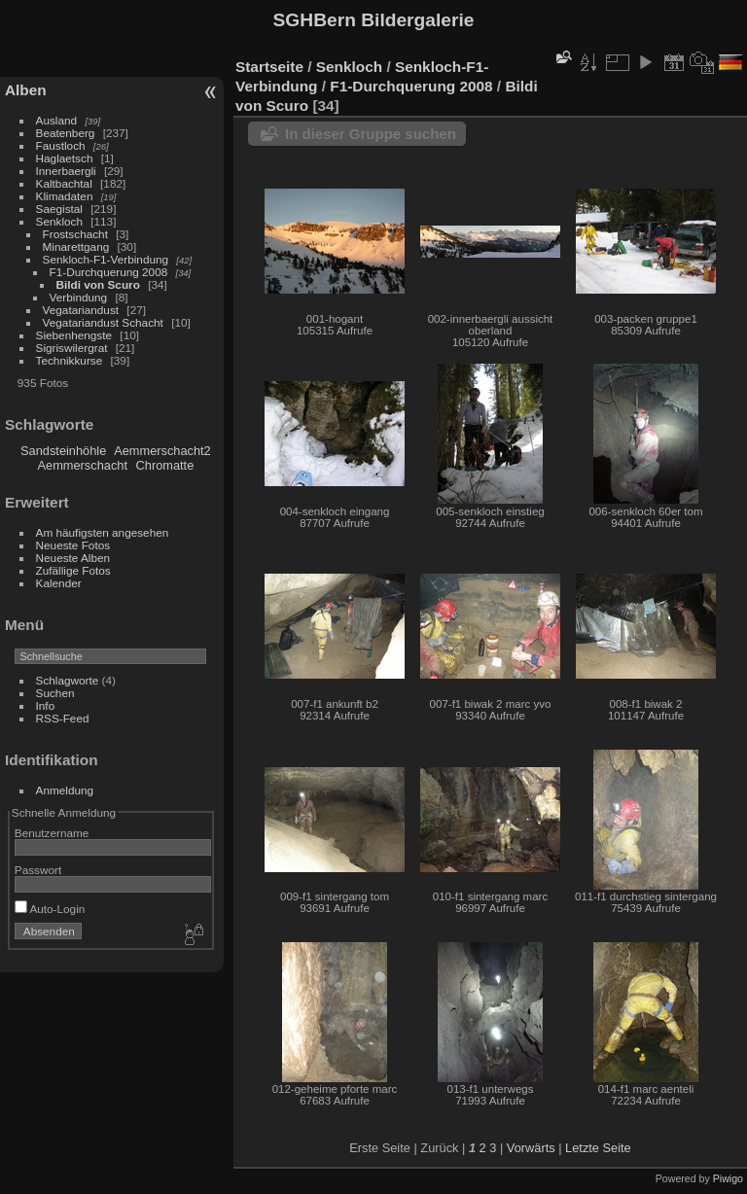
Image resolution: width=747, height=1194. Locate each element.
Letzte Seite (598, 1148)
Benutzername (52, 832)
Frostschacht (75, 234)
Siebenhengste (74, 335)
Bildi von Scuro (98, 284)
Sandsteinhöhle (63, 450)
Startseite (269, 66)
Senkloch (59, 221)
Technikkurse (69, 360)
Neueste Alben (73, 557)
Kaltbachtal (64, 183)
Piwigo (728, 1178)
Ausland (57, 120)
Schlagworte (67, 680)
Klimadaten (64, 196)
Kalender (59, 583)
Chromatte (165, 465)
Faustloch (61, 145)
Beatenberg (65, 132)
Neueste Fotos (73, 545)
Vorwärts (531, 1148)
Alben (26, 90)
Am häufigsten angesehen (102, 532)
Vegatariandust (81, 309)
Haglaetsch (64, 158)
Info (45, 705)
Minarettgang (76, 246)
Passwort (38, 869)
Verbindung (79, 297)
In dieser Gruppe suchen (370, 133)
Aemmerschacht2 (162, 450)
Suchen (55, 692)
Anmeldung (65, 790)
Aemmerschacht (82, 465)
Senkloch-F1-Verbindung (106, 259)
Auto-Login (50, 908)
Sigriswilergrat (72, 347)
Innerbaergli (66, 170)
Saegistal (59, 208)
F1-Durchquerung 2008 (109, 271)
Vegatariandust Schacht (103, 322)
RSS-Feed (62, 718)
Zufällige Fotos (73, 570)
